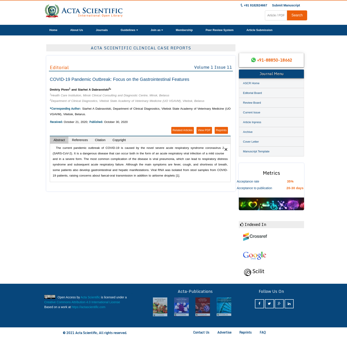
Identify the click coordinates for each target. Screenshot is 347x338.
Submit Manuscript (286, 5)
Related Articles (183, 130)
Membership (184, 30)
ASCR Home (251, 83)
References (80, 140)
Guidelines (129, 30)
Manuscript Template (256, 151)
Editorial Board (252, 93)
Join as (157, 30)
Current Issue (251, 112)
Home (53, 30)
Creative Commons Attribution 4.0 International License (82, 302)
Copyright (119, 140)
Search (297, 15)
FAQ (263, 332)
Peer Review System (219, 30)
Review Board (252, 102)
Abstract (59, 140)
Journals (102, 30)
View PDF (204, 130)
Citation (100, 140)
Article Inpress (252, 122)
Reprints (221, 130)
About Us (76, 30)
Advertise (224, 332)
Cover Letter (251, 141)
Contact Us (201, 332)
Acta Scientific (90, 297)
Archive (248, 132)
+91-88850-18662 (274, 60)
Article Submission (259, 30)
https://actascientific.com (89, 307)
